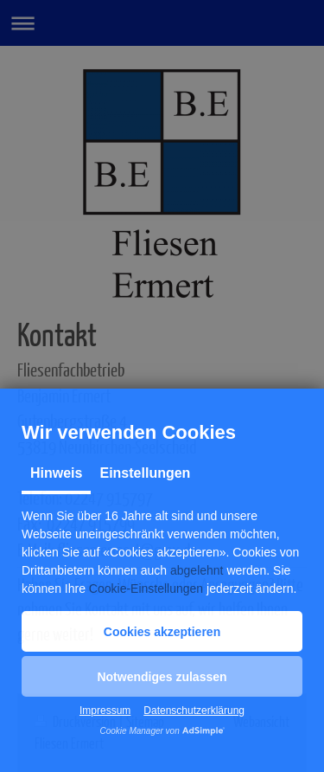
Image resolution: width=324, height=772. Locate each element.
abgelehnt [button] (197, 570)
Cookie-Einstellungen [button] (146, 588)
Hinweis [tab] (56, 473)
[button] (162, 631)
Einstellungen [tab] (144, 473)
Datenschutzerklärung (194, 710)
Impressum (104, 710)
